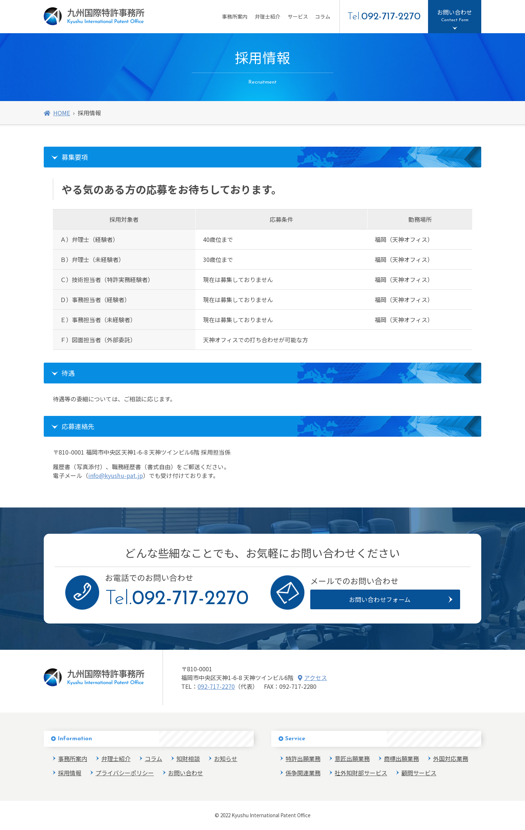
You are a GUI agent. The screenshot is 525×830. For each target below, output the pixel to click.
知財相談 (188, 758)
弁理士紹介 (267, 16)
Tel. (384, 17)
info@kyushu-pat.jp (115, 475)
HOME (57, 112)
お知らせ (225, 758)
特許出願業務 (302, 758)
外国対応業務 (450, 758)
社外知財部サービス (361, 772)
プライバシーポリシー (125, 772)
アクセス (312, 677)
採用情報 (69, 772)
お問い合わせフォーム (379, 599)
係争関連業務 (302, 772)
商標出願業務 (401, 758)
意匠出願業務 (352, 758)
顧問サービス (418, 772)
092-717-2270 (216, 686)
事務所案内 (235, 16)
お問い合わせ (185, 772)
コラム (322, 16)
